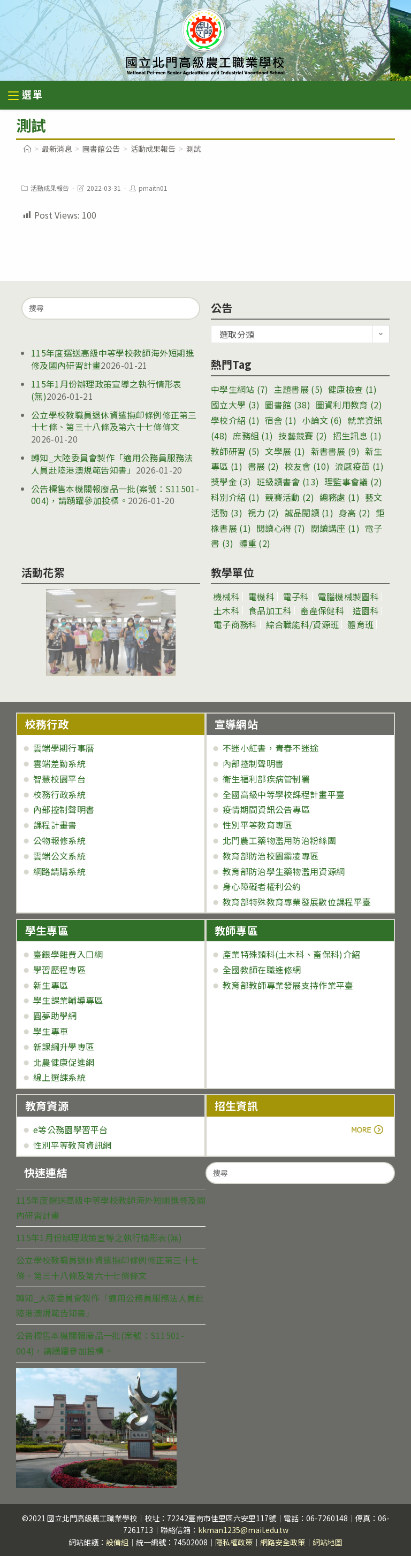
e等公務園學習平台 (70, 1129)
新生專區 (50, 985)
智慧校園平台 (59, 778)
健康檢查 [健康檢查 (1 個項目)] (352, 389)
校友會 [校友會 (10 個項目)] (307, 466)
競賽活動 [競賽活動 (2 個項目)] (289, 497)
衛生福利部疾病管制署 (266, 778)
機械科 (227, 596)
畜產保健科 (322, 610)
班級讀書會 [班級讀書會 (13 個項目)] (287, 481)
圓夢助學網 (55, 1015)
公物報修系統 (59, 840)
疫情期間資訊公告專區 (266, 809)
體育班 (360, 624)
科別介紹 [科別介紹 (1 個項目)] (235, 497)
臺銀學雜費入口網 (68, 954)
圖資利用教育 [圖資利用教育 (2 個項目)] (349, 404)
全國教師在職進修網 (262, 969)
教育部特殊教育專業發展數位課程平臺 (297, 901)
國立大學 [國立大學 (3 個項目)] (235, 404)
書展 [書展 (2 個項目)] (263, 466)
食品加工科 (270, 610)
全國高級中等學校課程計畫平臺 (284, 794)
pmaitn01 (153, 187)
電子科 (296, 596)
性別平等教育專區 (257, 824)
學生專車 (50, 1031)
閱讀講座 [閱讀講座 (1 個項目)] (335, 528)
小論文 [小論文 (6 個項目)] (322, 420)
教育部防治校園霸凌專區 (270, 855)
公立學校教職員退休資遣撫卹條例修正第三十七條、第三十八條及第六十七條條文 (114, 420)
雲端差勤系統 (59, 763)
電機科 (261, 596)
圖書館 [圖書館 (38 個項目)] (287, 404)
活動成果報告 (50, 187)
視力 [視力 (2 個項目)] (263, 512)
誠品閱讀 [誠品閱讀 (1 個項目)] (309, 512)
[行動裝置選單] (25, 96)
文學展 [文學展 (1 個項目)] (285, 451)
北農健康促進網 (63, 1062)
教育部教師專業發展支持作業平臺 (288, 985)
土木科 (227, 610)
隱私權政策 (234, 1542)
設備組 (117, 1542)
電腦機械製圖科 (348, 596)
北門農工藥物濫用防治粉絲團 (279, 840)
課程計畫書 (55, 824)
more (244, 1129)
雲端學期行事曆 (63, 747)
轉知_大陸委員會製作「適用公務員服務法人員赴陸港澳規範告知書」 (112, 463)
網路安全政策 (282, 1542)
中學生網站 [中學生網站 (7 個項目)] (240, 389)
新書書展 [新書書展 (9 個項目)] (335, 451)
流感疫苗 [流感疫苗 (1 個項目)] (359, 466)
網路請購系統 (59, 871)
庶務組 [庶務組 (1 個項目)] (253, 435)
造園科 (366, 610)
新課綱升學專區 (63, 1046)
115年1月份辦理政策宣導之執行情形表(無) (106, 389)
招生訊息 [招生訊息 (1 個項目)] (357, 435)
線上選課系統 (59, 1077)
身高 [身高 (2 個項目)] (354, 512)
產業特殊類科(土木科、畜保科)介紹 (291, 954)
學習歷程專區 (59, 969)
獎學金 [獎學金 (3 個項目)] (231, 481)
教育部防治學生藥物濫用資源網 (284, 871)
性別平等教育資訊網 (72, 1145)
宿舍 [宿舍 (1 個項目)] (280, 420)
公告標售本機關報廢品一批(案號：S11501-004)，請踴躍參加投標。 (115, 494)
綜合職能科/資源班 (302, 624)
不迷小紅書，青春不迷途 (270, 747)
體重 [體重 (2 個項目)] (255, 543)
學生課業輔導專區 (68, 1000)
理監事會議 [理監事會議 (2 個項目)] (353, 481)
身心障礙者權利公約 (262, 886)
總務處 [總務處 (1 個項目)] (339, 497)
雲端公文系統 (59, 855)
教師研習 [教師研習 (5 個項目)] (235, 451)
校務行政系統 (59, 794)
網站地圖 (327, 1542)
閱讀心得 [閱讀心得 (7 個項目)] (280, 528)
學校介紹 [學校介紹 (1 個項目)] (235, 420)
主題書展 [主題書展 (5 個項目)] (298, 389)
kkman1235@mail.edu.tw (243, 1529)
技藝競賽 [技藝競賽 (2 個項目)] (302, 435)
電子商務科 (235, 624)
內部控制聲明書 (63, 809)
